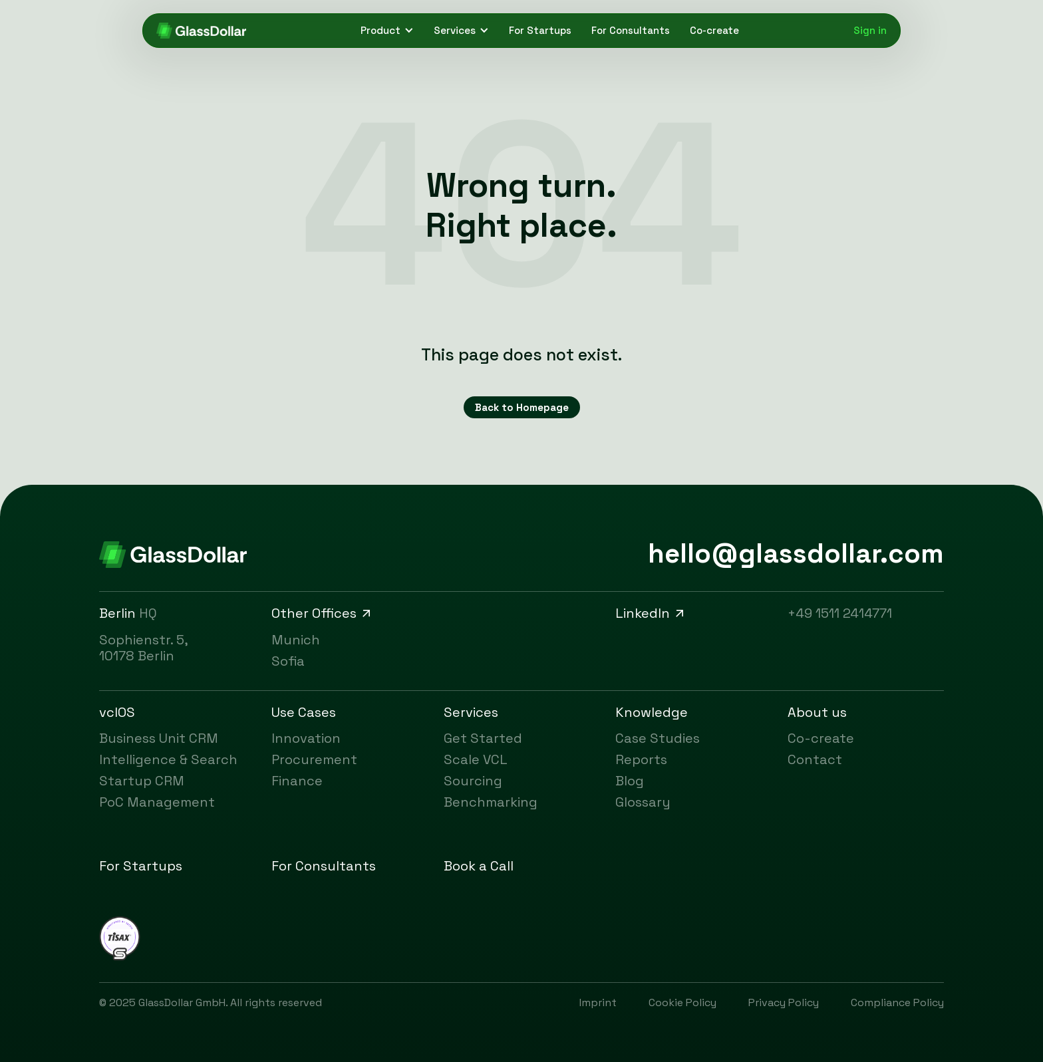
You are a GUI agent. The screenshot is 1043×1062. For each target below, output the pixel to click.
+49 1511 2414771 (840, 613)
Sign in (870, 31)
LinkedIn (650, 613)
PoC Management (157, 802)
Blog (629, 781)
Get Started (483, 738)
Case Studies (657, 738)
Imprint (598, 1002)
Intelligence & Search (168, 759)
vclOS (117, 712)
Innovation (306, 738)
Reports (641, 759)
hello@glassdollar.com (796, 554)
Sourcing (473, 781)
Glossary (642, 802)
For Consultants (630, 31)
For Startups (540, 31)
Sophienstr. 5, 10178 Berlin (143, 648)
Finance (297, 781)
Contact (815, 759)
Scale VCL (476, 759)
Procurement (314, 759)
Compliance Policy (897, 1002)
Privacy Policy (783, 1002)
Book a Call (479, 866)
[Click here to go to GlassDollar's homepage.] (201, 31)
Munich (295, 640)
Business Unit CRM (158, 738)
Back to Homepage (522, 407)
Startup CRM (141, 781)
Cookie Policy (682, 1002)
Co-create (714, 31)
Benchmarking (490, 802)
